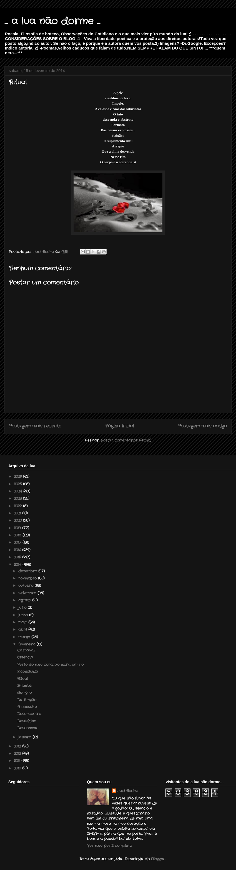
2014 (18, 564)
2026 (18, 476)
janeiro (25, 737)
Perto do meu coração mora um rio (50, 664)
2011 (17, 760)
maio (23, 622)
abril (23, 629)
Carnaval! (26, 650)
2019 (18, 528)
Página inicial (119, 426)
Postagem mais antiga (202, 426)
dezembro (28, 571)
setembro (27, 593)
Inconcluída (27, 671)
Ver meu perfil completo (109, 845)
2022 (18, 506)
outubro (26, 585)
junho (23, 615)
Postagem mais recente (35, 426)
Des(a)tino (26, 721)
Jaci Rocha (127, 791)
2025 (18, 484)
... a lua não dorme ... (52, 21)
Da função (26, 700)
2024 (18, 491)
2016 (18, 550)
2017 (18, 542)
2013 (18, 746)
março (24, 637)
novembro (28, 578)
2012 (18, 753)
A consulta (27, 707)
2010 (18, 768)
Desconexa (27, 728)
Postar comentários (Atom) (126, 440)
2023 (18, 498)
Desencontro (29, 713)
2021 (18, 513)
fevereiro (27, 644)
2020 (18, 520)
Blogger (158, 859)
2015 (18, 557)
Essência (25, 657)
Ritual (22, 678)
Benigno (24, 692)
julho (23, 607)
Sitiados (24, 685)
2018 (18, 535)
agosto (25, 600)
